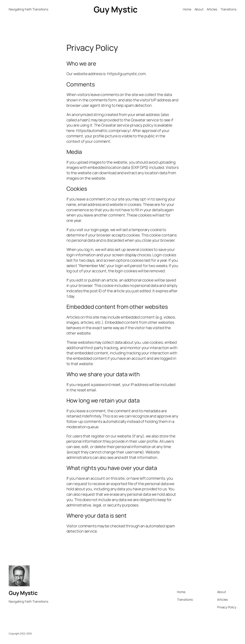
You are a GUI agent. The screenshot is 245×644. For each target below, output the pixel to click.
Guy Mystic (116, 9)
